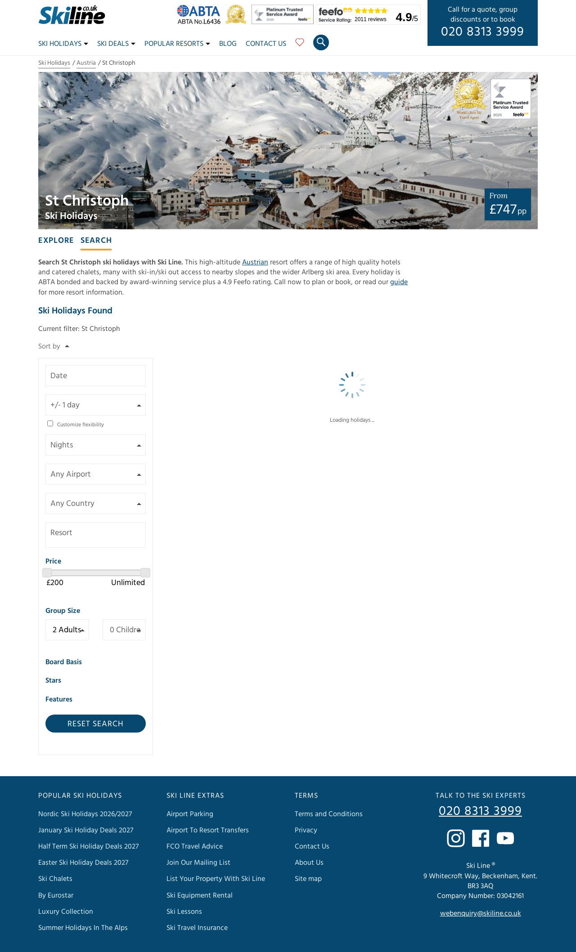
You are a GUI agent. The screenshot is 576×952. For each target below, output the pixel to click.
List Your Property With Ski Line (215, 879)
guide (399, 282)
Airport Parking (189, 814)
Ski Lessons (184, 911)
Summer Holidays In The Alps (83, 928)
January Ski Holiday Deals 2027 (85, 830)
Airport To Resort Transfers (207, 830)
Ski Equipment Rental (199, 895)
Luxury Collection (65, 911)
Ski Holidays (63, 44)
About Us (309, 862)
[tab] (56, 239)
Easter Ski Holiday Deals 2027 (83, 862)
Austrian (255, 262)
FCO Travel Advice (194, 846)
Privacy (306, 830)
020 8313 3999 (482, 32)
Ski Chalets (55, 879)
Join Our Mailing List (198, 862)
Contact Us (266, 44)
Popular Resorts (177, 44)
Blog (228, 44)
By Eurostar (55, 895)
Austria (86, 63)
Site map (308, 879)
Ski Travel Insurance (197, 928)
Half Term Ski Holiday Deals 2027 (88, 846)
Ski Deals (116, 44)
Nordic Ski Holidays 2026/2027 (85, 814)
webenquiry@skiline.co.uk (480, 913)
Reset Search (96, 723)
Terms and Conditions (329, 814)
